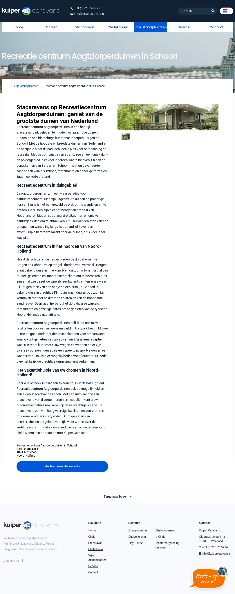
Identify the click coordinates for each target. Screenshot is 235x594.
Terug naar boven (117, 496)
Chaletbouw (117, 27)
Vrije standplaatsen (150, 27)
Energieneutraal (138, 530)
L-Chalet (161, 536)
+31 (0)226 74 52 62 (85, 8)
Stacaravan (84, 27)
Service (184, 27)
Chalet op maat (165, 530)
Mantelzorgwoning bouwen (167, 545)
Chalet (51, 27)
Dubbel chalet (137, 536)
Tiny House (135, 543)
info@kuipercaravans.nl (87, 13)
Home (18, 27)
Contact (217, 27)
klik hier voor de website (62, 466)
